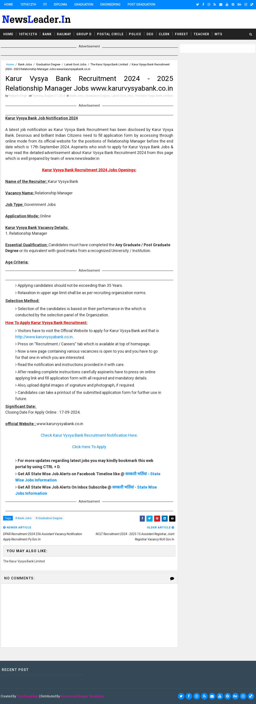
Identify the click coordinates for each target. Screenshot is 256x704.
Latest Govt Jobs (75, 64)
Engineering (110, 4)
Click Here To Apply (89, 446)
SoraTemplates (28, 696)
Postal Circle (110, 34)
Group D (84, 34)
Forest (181, 34)
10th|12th (28, 4)
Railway (64, 34)
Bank (47, 34)
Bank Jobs (25, 64)
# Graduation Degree (49, 518)
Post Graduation (141, 4)
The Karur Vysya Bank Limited (109, 64)
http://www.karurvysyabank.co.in (44, 336)
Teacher (201, 34)
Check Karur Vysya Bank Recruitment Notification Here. (89, 435)
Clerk (164, 34)
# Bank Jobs (23, 518)
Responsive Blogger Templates (82, 696)
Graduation (83, 4)
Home (8, 4)
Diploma (60, 4)
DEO (150, 34)
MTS (218, 34)
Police (135, 34)
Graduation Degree (48, 64)
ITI (45, 4)
